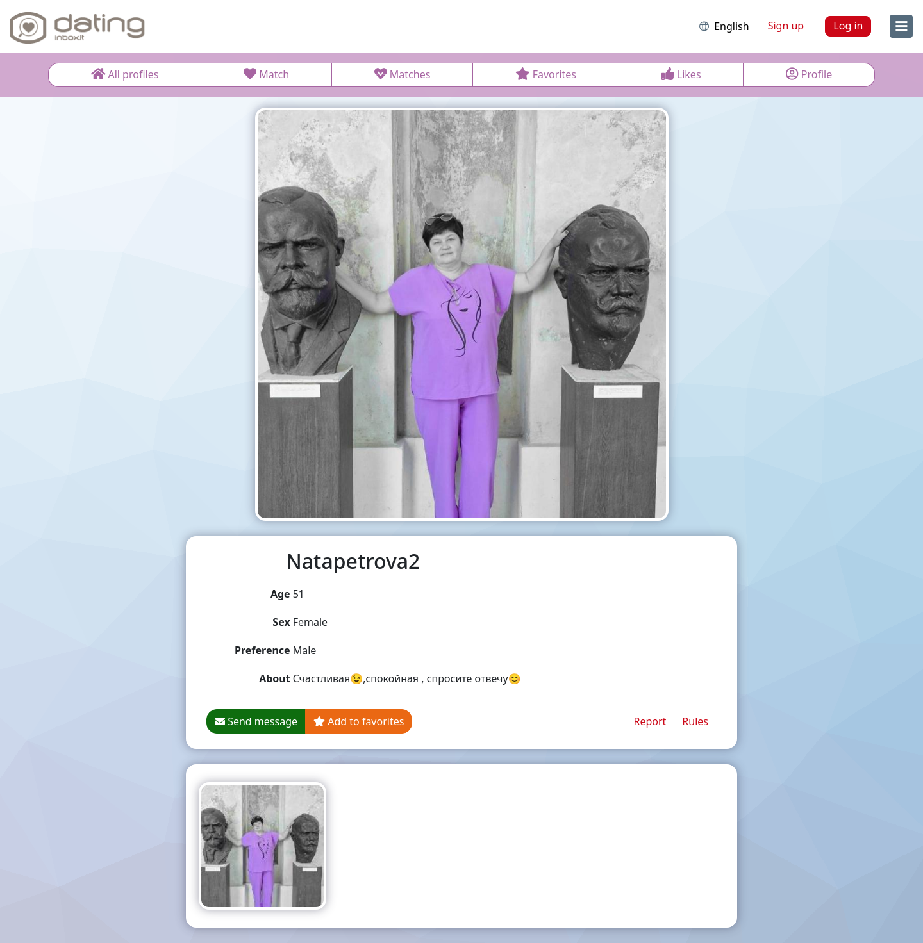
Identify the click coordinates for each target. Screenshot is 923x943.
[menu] (901, 26)
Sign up (786, 26)
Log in (848, 26)
